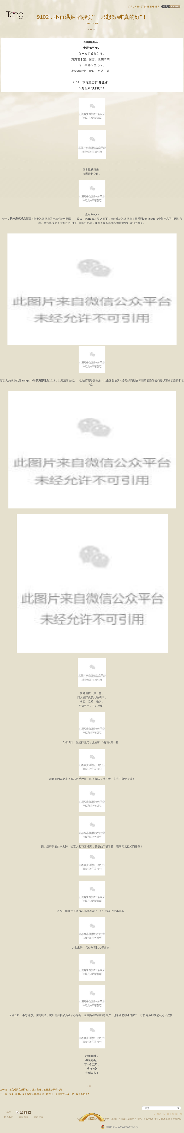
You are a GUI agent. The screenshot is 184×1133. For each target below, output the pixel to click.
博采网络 (177, 1118)
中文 (165, 6)
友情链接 (23, 1117)
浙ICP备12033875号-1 (149, 1118)
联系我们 (8, 1117)
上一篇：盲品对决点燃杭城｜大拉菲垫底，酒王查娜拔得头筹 (31, 1089)
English (174, 6)
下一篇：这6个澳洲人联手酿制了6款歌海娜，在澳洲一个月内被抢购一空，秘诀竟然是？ (45, 1094)
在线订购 (38, 1117)
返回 (92, 1118)
